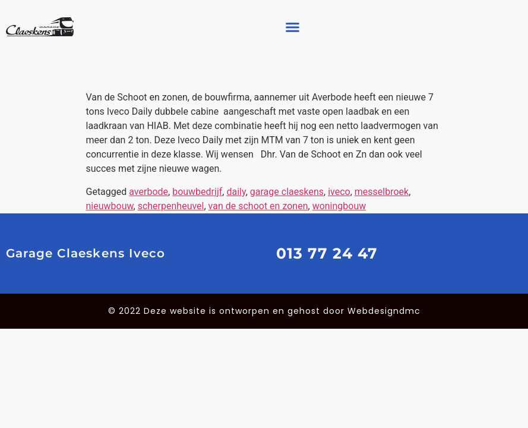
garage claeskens (287, 191)
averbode (148, 191)
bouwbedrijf (197, 191)
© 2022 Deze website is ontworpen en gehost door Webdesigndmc (264, 311)
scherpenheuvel (171, 206)
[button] (293, 26)
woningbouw (339, 206)
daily (235, 191)
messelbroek (382, 191)
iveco (339, 191)
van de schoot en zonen (258, 206)
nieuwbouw (110, 206)
